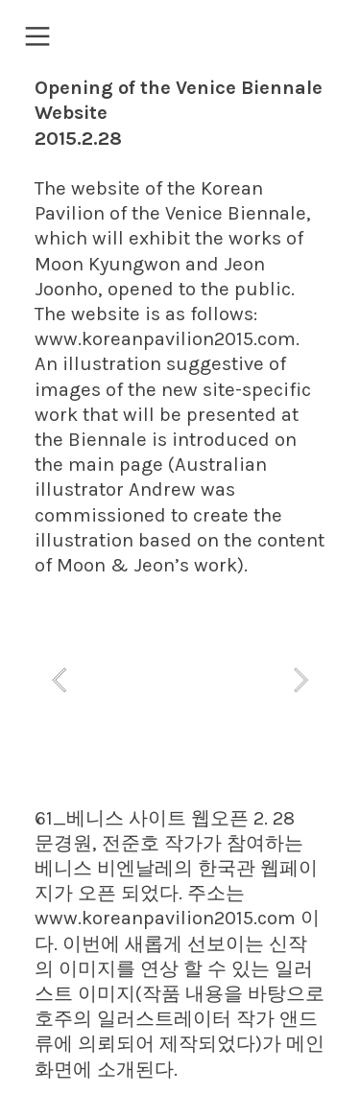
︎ (37, 37)
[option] (180, 679)
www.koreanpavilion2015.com (165, 339)
